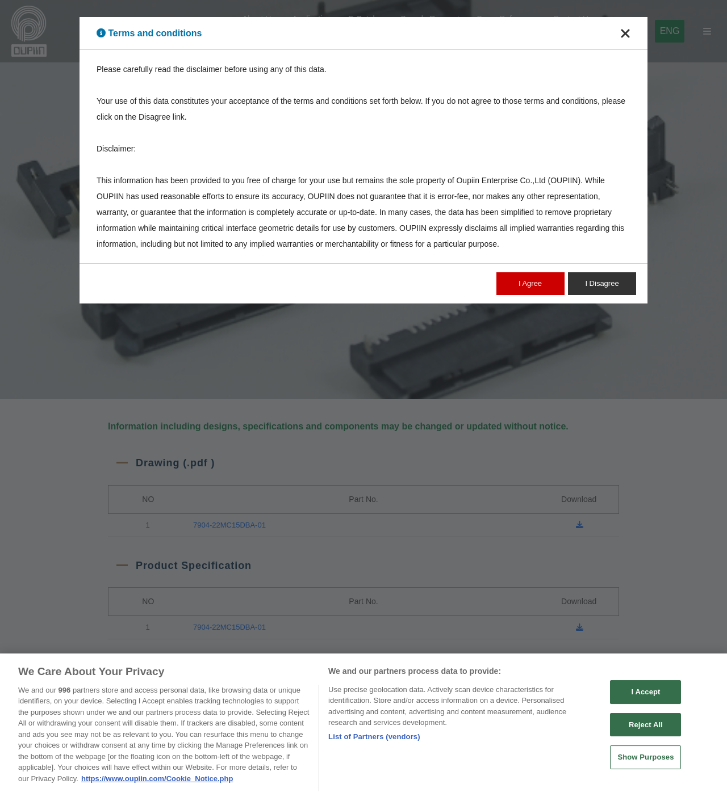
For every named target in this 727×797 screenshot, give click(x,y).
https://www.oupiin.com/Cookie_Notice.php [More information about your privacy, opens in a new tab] (157, 783)
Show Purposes (645, 762)
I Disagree (602, 283)
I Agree (530, 283)
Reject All (646, 729)
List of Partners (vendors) (374, 741)
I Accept (645, 697)
